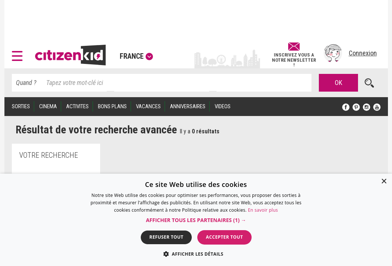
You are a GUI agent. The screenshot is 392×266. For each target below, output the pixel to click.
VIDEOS (223, 106)
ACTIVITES (77, 106)
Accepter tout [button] (224, 237)
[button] (19, 53)
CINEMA (48, 106)
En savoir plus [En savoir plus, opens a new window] (263, 210)
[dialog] (196, 220)
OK (338, 82)
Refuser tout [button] (166, 237)
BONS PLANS (112, 106)
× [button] (383, 181)
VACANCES (148, 106)
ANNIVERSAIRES (187, 106)
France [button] (136, 56)
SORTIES (21, 106)
